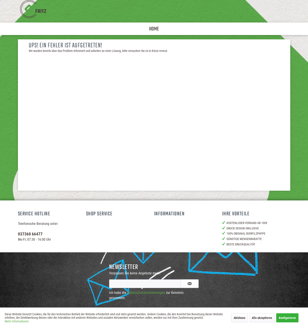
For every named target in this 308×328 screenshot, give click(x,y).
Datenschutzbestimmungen (146, 293)
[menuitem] (154, 28)
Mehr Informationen (17, 321)
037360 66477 (30, 234)
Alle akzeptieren (262, 318)
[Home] (154, 28)
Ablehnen (239, 318)
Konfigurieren (287, 318)
